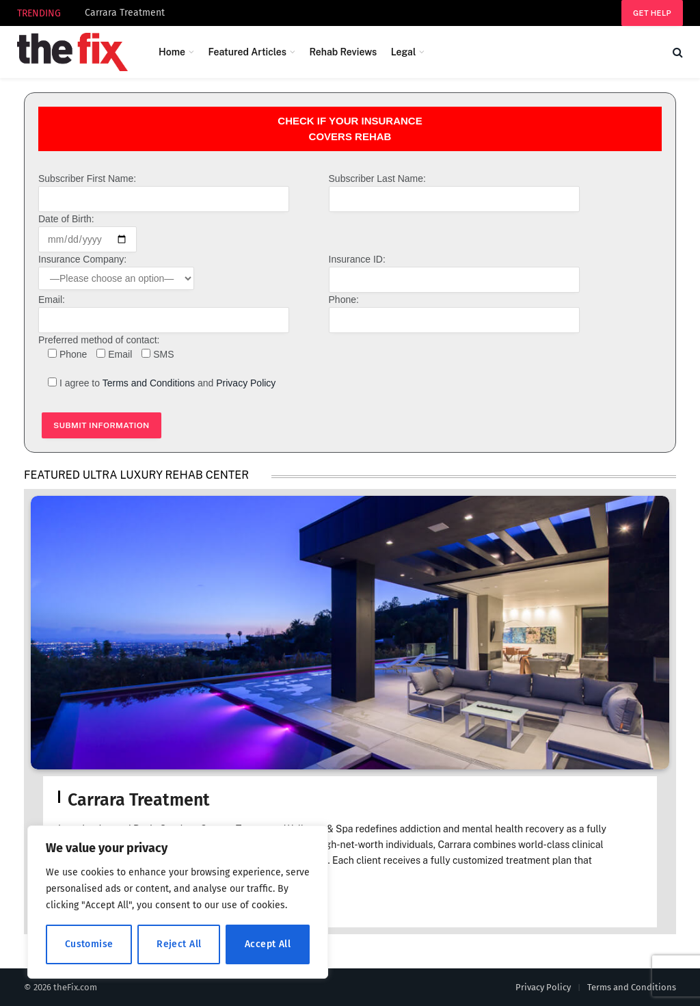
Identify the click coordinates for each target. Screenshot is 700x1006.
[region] (177, 902)
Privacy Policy (245, 383)
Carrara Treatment (125, 12)
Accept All (268, 944)
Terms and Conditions (149, 383)
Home (172, 52)
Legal (403, 52)
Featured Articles (247, 52)
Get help (652, 13)
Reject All (179, 944)
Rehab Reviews (343, 52)
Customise (89, 944)
